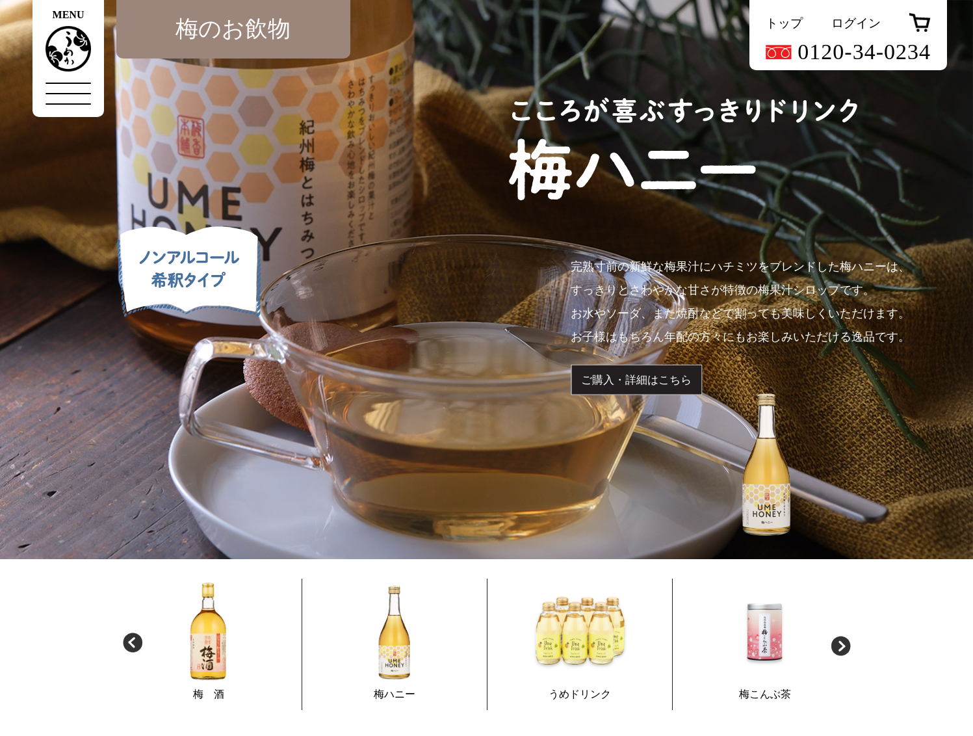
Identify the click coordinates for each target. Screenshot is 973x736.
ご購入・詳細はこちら (636, 380)
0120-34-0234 (848, 52)
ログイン (856, 23)
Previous (132, 644)
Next (841, 644)
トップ (784, 23)
